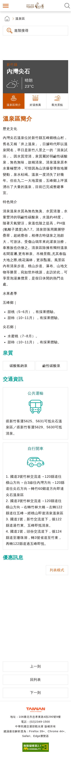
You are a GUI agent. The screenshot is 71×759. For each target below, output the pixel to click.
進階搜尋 (21, 30)
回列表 (35, 680)
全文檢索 (67, 5)
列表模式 (57, 570)
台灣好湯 (35, 5)
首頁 (7, 18)
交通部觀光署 (35, 710)
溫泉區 (20, 18)
